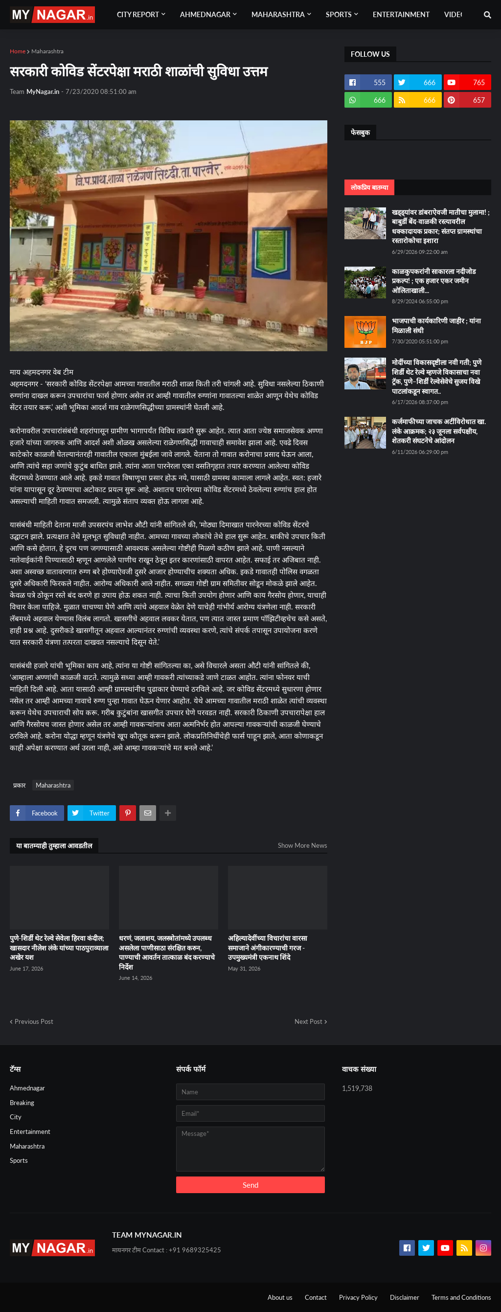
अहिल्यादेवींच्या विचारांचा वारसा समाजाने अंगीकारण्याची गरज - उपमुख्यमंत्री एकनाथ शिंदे (267, 947)
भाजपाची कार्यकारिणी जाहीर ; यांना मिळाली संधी (436, 326)
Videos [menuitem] (457, 14)
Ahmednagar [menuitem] (205, 14)
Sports (19, 1160)
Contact (316, 1297)
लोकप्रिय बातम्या (369, 187)
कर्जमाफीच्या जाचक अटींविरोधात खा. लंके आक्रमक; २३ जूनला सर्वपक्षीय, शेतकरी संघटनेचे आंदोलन (439, 431)
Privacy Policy (358, 1297)
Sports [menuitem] (339, 14)
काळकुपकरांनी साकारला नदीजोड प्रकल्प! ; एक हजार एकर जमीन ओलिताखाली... (434, 280)
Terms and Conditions (461, 1297)
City (16, 1117)
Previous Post (34, 1021)
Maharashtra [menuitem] (278, 14)
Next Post (308, 1021)
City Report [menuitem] (138, 14)
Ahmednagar (27, 1088)
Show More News (302, 845)
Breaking (22, 1103)
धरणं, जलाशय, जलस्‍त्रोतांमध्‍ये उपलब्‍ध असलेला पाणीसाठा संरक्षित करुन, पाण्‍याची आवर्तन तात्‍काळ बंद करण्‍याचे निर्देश (167, 952)
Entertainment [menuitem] (401, 14)
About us (280, 1297)
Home (17, 51)
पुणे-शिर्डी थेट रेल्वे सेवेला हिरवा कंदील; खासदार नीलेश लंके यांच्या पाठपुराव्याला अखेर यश (59, 947)
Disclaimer (404, 1297)
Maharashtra (47, 51)
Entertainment (30, 1131)
